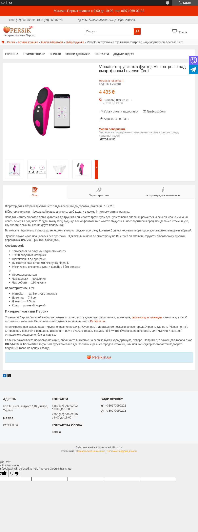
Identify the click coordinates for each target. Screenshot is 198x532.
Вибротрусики (75, 42)
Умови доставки (77, 54)
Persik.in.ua (97, 321)
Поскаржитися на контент (90, 451)
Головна (11, 54)
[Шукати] (137, 31)
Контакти (102, 54)
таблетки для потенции (147, 317)
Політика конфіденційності (122, 451)
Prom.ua (117, 447)
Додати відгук (123, 54)
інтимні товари (34, 54)
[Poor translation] (14, 473)
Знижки (55, 54)
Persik (11, 42)
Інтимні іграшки (28, 42)
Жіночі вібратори (52, 42)
